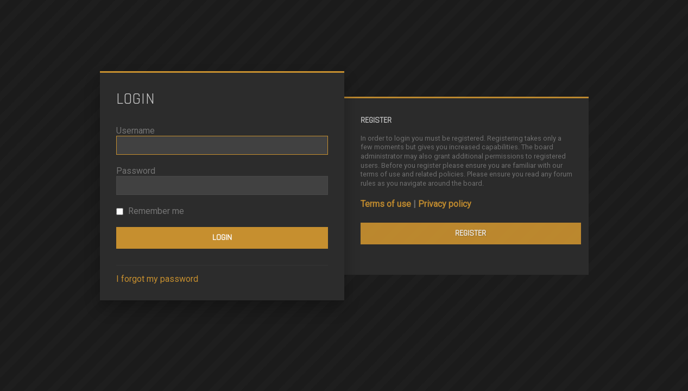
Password (135, 171)
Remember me (150, 211)
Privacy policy (444, 204)
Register (470, 233)
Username (135, 130)
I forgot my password (157, 279)
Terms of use (386, 204)
